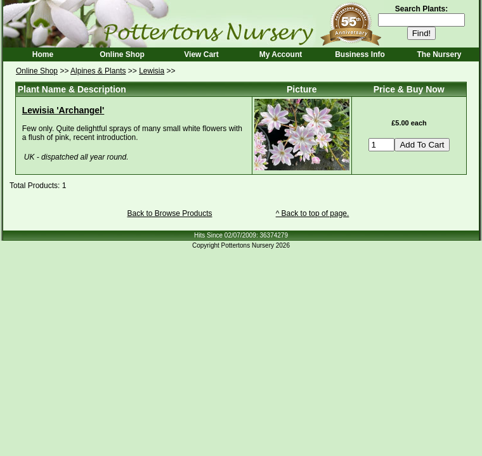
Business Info (360, 54)
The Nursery (439, 54)
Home (42, 54)
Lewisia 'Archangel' (63, 110)
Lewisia (151, 70)
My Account (281, 54)
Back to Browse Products (169, 213)
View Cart (201, 54)
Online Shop (122, 54)
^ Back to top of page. (312, 213)
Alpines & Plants (98, 70)
